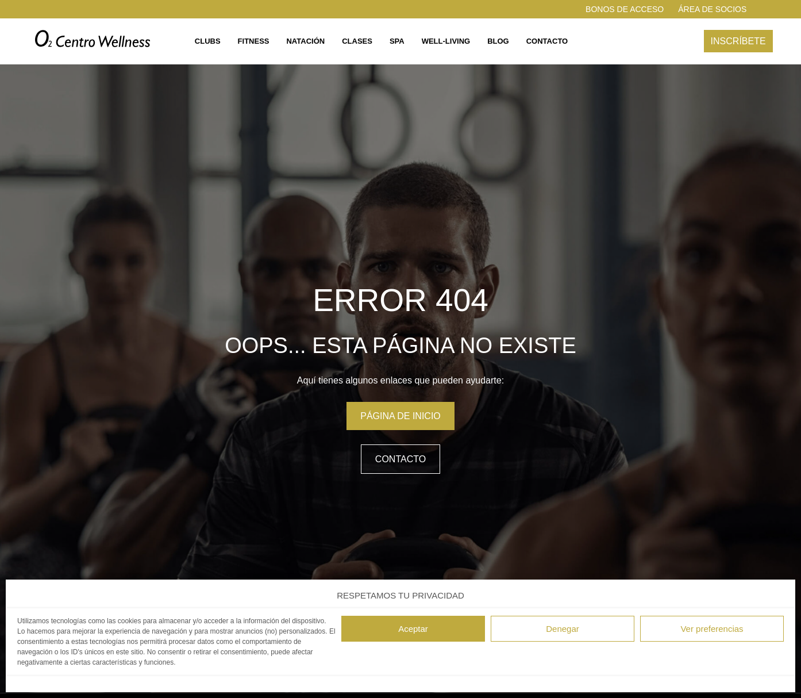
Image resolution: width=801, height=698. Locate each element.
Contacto (547, 41)
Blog (498, 41)
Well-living (446, 41)
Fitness (253, 41)
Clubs (208, 41)
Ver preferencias (711, 629)
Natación (305, 41)
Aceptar (413, 629)
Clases (357, 41)
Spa (397, 41)
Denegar (562, 629)
